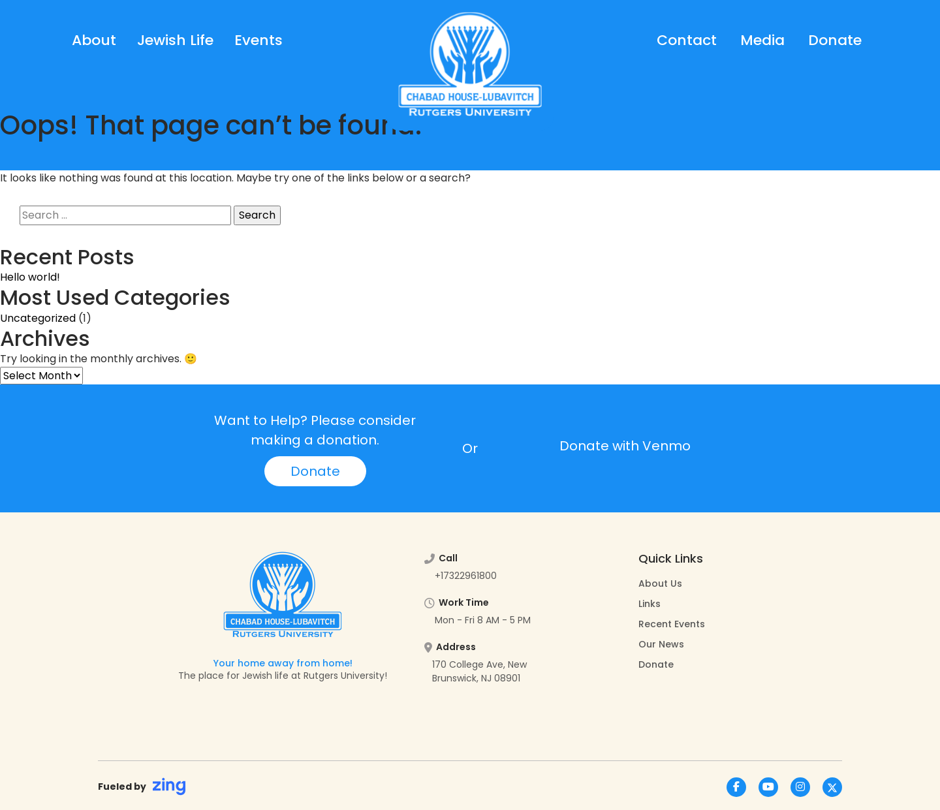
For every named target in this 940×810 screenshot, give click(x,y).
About (94, 40)
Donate (835, 40)
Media (762, 40)
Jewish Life (175, 40)
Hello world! (30, 277)
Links (649, 603)
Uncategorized (38, 318)
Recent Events (671, 624)
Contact (687, 40)
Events (258, 40)
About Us (660, 583)
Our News (661, 644)
